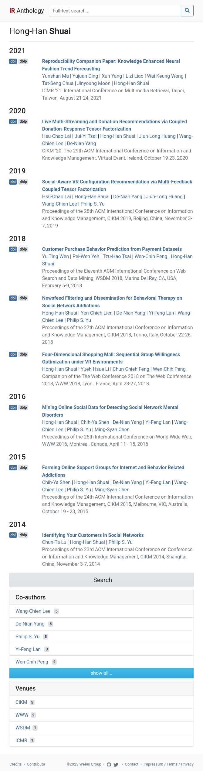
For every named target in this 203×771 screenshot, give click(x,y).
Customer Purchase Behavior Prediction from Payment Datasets (112, 249)
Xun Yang (112, 76)
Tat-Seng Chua (58, 83)
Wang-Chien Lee (59, 204)
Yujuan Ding (85, 76)
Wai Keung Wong (165, 76)
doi (13, 61)
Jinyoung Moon (93, 83)
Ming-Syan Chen (112, 429)
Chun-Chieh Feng (131, 369)
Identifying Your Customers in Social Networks (93, 535)
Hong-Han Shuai (131, 83)
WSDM (22, 728)
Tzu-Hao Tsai (117, 256)
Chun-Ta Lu (54, 542)
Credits (15, 764)
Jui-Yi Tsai (86, 136)
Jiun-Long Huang (157, 136)
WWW (22, 715)
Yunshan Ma (55, 76)
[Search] (115, 10)
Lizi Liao (135, 76)
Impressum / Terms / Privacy (169, 764)
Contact (132, 764)
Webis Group (90, 764)
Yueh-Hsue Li (95, 369)
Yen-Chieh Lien (97, 313)
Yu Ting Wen (55, 256)
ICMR (21, 740)
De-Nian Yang (81, 143)
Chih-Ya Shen (95, 422)
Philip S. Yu (93, 204)
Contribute (36, 764)
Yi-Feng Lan (161, 313)
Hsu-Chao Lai (56, 136)
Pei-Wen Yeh (86, 256)
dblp (23, 61)
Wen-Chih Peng (150, 256)
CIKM (21, 702)
